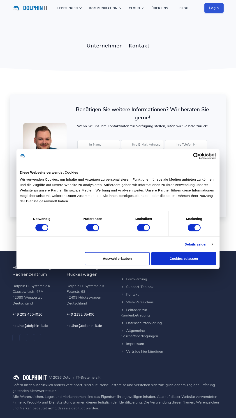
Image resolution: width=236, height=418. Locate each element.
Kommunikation (103, 8)
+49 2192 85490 (80, 314)
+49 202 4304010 (27, 314)
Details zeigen (196, 244)
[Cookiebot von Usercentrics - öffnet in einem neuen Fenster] (196, 156)
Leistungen (67, 8)
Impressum (132, 343)
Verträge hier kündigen (142, 351)
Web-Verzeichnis (137, 302)
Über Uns (159, 8)
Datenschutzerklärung (141, 323)
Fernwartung (134, 279)
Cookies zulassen (184, 258)
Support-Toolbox (137, 286)
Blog (184, 8)
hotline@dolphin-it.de (30, 325)
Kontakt (130, 294)
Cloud (134, 8)
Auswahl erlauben (117, 258)
